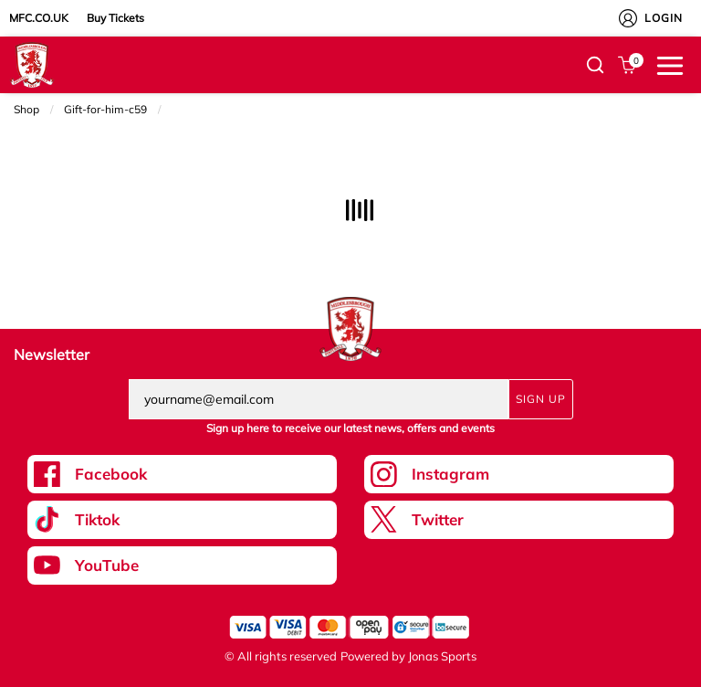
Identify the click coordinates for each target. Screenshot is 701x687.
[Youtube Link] (182, 565)
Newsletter (51, 354)
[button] (595, 65)
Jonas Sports (442, 656)
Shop (26, 109)
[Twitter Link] (519, 520)
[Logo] (32, 64)
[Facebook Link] (182, 474)
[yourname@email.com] (318, 399)
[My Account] (628, 18)
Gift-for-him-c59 (105, 109)
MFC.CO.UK (38, 18)
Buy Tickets (115, 18)
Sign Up (541, 399)
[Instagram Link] (519, 474)
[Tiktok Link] (182, 520)
